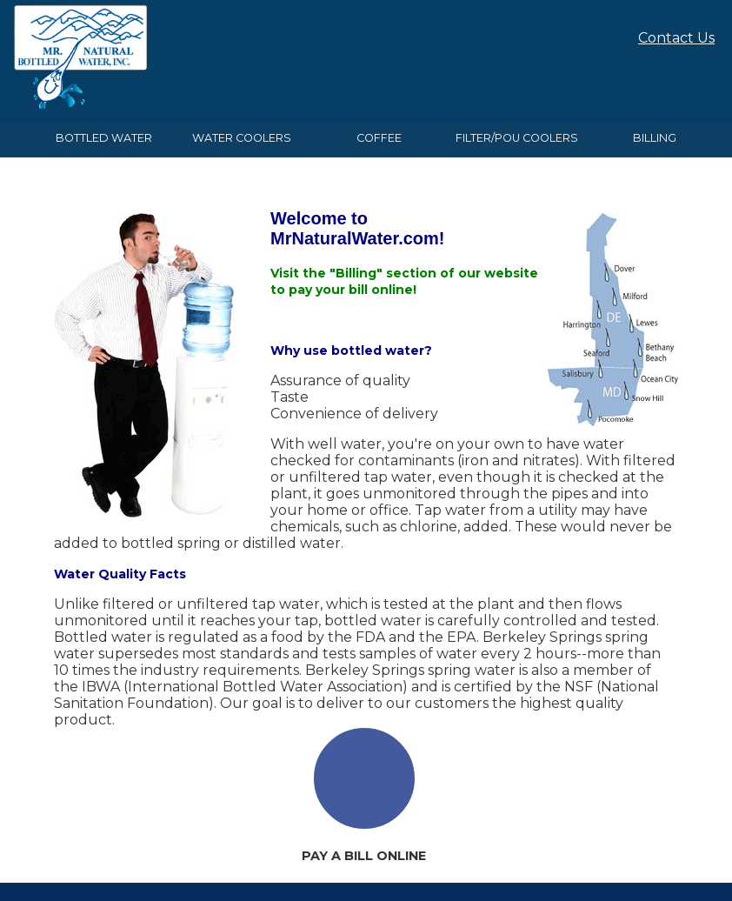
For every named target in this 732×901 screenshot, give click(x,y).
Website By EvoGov (366, 877)
